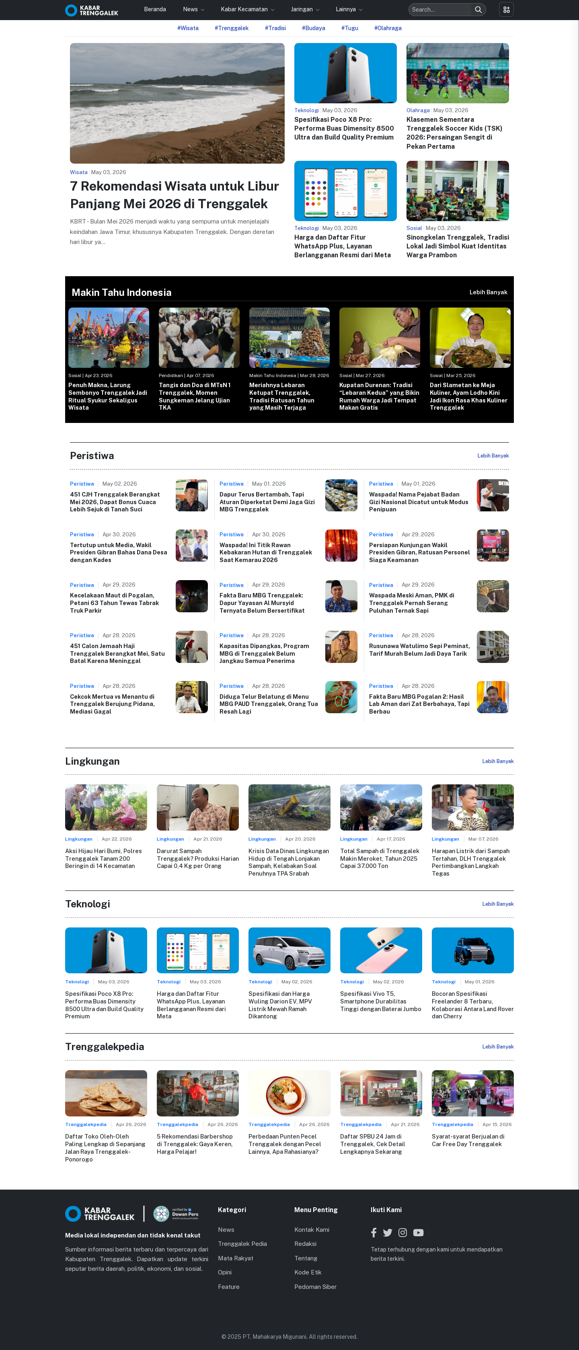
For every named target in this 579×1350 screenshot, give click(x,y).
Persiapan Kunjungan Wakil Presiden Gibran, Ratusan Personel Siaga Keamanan (419, 552)
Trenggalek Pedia (242, 1235)
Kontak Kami (311, 1221)
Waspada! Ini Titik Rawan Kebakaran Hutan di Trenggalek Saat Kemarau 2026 (266, 552)
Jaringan (302, 9)
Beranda (155, 9)
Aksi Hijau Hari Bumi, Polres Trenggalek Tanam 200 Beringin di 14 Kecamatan (103, 858)
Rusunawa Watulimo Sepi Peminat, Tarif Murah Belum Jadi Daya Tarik (419, 649)
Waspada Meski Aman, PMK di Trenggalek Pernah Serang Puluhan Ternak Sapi (411, 602)
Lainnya (346, 9)
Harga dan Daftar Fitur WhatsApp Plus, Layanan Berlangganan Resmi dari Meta (342, 246)
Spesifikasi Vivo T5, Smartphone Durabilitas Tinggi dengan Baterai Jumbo (380, 1000)
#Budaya (313, 28)
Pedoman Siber (315, 1278)
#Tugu (349, 28)
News (191, 9)
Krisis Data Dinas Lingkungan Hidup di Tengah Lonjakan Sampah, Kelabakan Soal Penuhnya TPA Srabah (288, 862)
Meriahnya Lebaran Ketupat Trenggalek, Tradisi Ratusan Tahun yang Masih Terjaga (281, 396)
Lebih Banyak (488, 292)
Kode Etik (308, 1264)
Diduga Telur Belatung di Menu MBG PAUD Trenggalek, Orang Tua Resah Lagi (269, 704)
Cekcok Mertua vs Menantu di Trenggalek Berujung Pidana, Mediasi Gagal (112, 704)
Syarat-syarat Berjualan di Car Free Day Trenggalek (468, 1140)
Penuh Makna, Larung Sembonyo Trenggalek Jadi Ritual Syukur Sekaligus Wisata (107, 396)
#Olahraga (388, 28)
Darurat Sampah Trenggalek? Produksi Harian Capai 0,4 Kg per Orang (198, 858)
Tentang (305, 1250)
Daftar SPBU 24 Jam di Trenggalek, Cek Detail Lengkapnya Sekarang (372, 1143)
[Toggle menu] (506, 9)
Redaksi (305, 1235)
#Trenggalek (232, 28)
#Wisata (188, 28)
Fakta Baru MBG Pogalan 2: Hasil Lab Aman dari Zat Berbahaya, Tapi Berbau (419, 704)
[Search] (478, 10)
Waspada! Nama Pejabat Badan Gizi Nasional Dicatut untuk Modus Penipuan (418, 502)
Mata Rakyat (235, 1250)
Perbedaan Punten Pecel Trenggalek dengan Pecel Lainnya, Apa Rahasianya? (284, 1143)
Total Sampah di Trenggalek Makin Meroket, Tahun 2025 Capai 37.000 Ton (379, 858)
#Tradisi (275, 28)
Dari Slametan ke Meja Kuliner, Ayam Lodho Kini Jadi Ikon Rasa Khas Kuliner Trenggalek (468, 396)
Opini (225, 1264)
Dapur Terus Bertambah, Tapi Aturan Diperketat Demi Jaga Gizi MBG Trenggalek (267, 502)
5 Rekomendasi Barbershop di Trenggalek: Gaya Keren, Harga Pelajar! (195, 1143)
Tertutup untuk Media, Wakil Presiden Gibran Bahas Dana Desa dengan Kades (118, 552)
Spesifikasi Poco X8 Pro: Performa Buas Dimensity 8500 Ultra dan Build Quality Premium (344, 129)
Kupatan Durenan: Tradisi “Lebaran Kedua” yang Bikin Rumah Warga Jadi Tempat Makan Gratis (379, 396)
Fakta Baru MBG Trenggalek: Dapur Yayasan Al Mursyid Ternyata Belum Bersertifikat (262, 602)
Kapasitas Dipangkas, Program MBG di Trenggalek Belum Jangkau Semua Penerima (264, 653)
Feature (229, 1278)
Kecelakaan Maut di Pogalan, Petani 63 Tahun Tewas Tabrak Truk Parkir (114, 602)
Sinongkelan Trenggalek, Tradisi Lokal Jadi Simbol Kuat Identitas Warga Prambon (458, 246)
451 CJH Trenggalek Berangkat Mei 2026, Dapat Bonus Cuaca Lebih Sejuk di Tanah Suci (115, 502)
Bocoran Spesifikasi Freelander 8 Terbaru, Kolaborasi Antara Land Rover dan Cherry (472, 1004)
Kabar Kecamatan (245, 9)
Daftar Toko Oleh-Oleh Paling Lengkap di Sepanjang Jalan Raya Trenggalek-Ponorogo (105, 1143)
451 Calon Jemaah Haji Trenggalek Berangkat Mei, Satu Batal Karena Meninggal (117, 653)
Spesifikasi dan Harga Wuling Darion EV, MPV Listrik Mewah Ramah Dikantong (289, 1000)
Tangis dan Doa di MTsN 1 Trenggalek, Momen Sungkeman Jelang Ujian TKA (195, 396)
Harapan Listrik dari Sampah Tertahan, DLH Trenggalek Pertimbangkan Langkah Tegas (470, 862)
